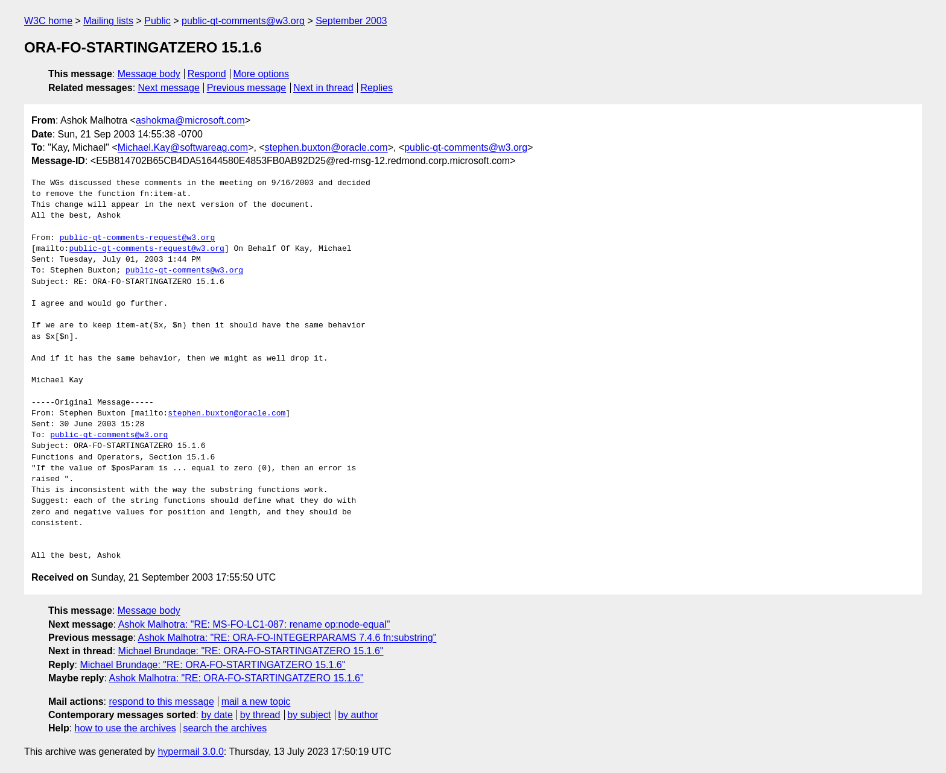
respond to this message (161, 701)
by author (358, 715)
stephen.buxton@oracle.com (326, 147)
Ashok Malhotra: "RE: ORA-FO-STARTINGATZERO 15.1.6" (236, 678)
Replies (377, 88)
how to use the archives (125, 728)
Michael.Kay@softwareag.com (183, 147)
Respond (207, 74)
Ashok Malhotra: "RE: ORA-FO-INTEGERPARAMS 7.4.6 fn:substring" (287, 638)
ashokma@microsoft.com (190, 120)
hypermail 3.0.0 (190, 751)
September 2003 (351, 21)
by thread (260, 715)
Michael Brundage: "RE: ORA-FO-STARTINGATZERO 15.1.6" (251, 651)
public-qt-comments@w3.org (243, 21)
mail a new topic (256, 701)
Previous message (247, 88)
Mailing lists (108, 21)
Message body (149, 74)
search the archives (225, 728)
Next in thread (323, 88)
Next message (169, 88)
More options (261, 74)
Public (157, 21)
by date (216, 715)
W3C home (48, 21)
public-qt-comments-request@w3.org (137, 238)
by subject (309, 715)
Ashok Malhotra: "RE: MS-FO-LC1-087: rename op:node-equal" (254, 624)
